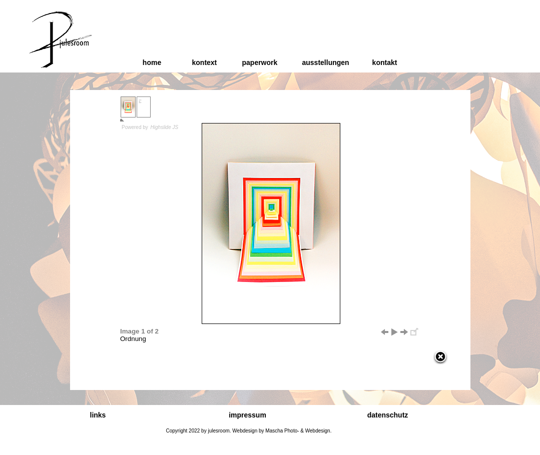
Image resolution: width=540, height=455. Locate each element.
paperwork (260, 62)
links (98, 415)
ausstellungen (325, 62)
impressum (247, 415)
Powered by (150, 127)
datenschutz (387, 415)
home (152, 62)
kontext (204, 62)
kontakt (384, 62)
